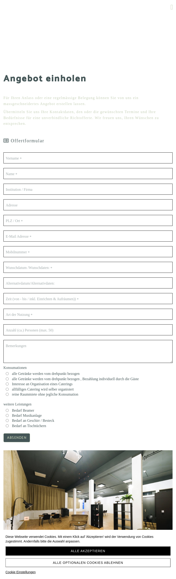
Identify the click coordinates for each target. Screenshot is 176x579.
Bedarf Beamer (23, 410)
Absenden (16, 438)
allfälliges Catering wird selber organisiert (43, 389)
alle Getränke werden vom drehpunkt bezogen (46, 374)
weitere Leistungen (17, 404)
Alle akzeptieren (88, 551)
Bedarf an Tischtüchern (29, 426)
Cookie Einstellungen (21, 572)
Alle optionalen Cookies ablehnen (88, 563)
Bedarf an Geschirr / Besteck (33, 420)
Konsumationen (15, 368)
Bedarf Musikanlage (27, 415)
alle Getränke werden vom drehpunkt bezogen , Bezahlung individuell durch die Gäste (75, 379)
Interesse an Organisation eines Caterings (42, 384)
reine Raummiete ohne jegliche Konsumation (45, 394)
